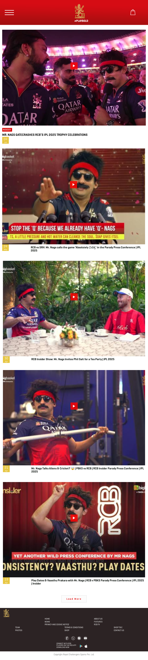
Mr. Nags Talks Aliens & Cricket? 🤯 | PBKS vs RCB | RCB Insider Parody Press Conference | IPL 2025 (87, 470)
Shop (66, 630)
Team (17, 627)
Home (47, 618)
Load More (73, 598)
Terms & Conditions (73, 627)
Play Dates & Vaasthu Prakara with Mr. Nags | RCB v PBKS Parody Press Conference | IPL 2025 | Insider (87, 582)
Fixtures (98, 621)
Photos (18, 630)
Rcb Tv (97, 624)
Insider (7, 129)
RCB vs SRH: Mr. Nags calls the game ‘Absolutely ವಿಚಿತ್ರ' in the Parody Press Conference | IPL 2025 (86, 249)
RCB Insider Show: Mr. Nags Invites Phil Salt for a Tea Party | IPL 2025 (72, 359)
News (47, 621)
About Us (98, 618)
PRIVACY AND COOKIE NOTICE (57, 624)
